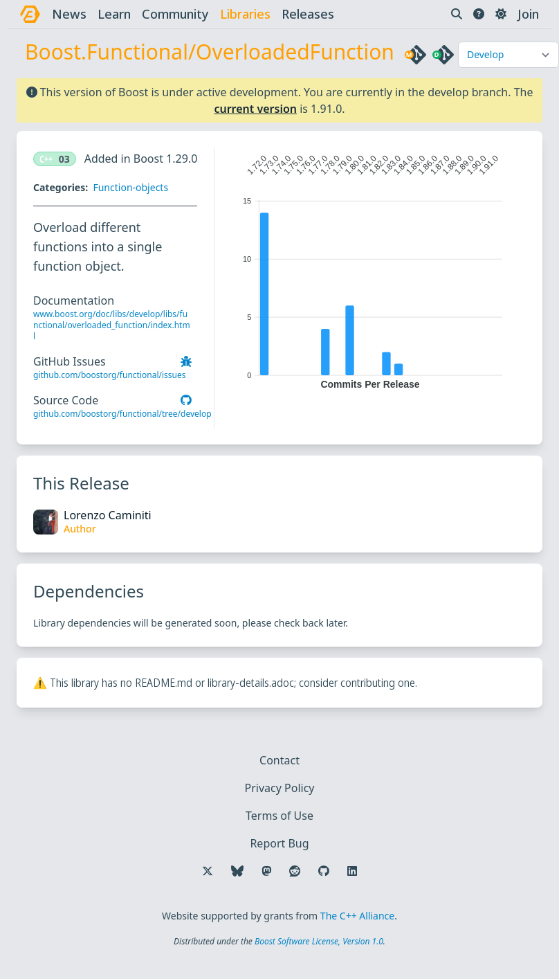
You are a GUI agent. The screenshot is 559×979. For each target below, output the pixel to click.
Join (528, 14)
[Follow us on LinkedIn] (352, 871)
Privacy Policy (280, 788)
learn (114, 14)
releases (308, 14)
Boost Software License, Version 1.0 (319, 941)
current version (255, 108)
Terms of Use (279, 815)
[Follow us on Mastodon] (266, 871)
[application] (370, 268)
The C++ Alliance (357, 915)
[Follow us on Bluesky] (237, 871)
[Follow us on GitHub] (323, 871)
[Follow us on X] (207, 871)
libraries (245, 14)
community (175, 14)
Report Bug (279, 843)
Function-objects (130, 187)
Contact (279, 760)
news (69, 14)
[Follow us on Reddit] (294, 871)
